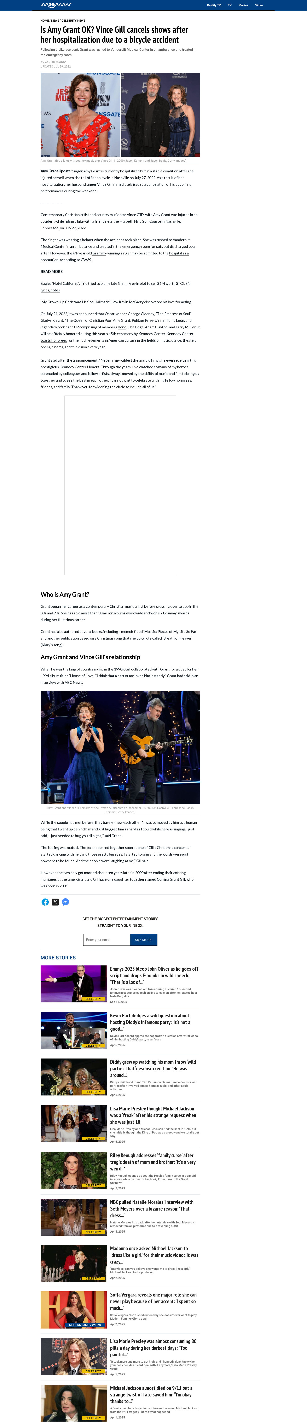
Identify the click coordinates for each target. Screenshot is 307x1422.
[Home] (56, 5)
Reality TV (214, 5)
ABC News (73, 682)
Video (259, 5)
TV (230, 5)
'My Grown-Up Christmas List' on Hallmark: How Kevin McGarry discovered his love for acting (116, 302)
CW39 (86, 259)
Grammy (99, 253)
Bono (122, 327)
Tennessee (49, 228)
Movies (243, 5)
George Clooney (141, 313)
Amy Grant (161, 214)
